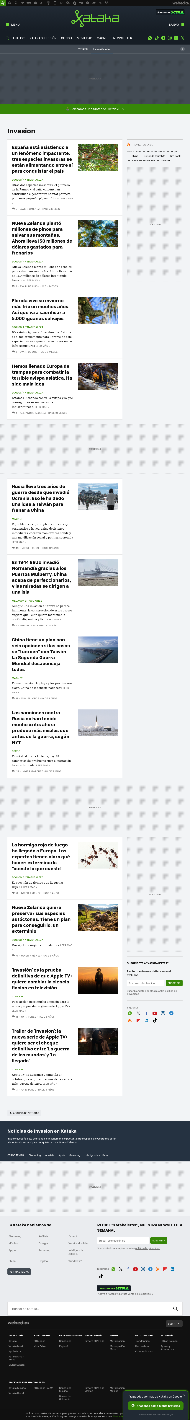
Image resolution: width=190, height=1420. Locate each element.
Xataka (95, 18)
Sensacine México (65, 1389)
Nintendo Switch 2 (154, 156)
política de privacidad (147, 1248)
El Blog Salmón (169, 1341)
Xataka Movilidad (78, 1243)
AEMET (174, 151)
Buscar (175, 1308)
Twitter (182, 38)
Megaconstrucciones (27, 600)
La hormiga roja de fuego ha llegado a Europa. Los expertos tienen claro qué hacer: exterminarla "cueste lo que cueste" (41, 856)
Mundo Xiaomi (17, 1364)
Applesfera (15, 1351)
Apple (61, 1155)
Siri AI (150, 151)
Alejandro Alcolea (33, 412)
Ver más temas (19, 1271)
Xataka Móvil (16, 1346)
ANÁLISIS (19, 38)
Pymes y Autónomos (167, 1347)
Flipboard (138, 1020)
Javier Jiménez (30, 208)
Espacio (73, 1236)
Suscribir (174, 983)
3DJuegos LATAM (43, 1388)
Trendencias (142, 1341)
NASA (135, 160)
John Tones (28, 1016)
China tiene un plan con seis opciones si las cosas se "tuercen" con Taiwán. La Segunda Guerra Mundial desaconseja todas (41, 654)
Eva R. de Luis (28, 286)
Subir (171, 1323)
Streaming (35, 1155)
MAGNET (103, 38)
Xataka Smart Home (16, 1358)
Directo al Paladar (95, 1341)
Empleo (43, 1261)
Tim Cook (175, 156)
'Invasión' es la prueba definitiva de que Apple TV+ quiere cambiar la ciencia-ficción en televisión (42, 978)
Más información (122, 1416)
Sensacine (65, 1341)
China (135, 156)
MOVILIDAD (84, 38)
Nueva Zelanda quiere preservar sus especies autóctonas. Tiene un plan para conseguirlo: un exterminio (41, 919)
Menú (15, 24)
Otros (16, 751)
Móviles (13, 1243)
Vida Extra (40, 1346)
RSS (130, 1020)
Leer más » (32, 280)
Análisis (49, 1155)
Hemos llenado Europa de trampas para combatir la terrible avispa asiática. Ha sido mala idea (42, 374)
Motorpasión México (117, 1389)
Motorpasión (117, 1341)
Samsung (74, 1155)
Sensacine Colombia (65, 1397)
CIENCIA (66, 38)
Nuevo (174, 24)
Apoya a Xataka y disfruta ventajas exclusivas (124, 1293)
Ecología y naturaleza (27, 179)
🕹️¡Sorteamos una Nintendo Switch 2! (92, 109)
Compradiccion (144, 1351)
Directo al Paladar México (95, 1389)
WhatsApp (150, 38)
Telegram (163, 38)
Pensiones (149, 160)
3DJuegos (39, 1341)
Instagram (169, 38)
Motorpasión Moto (117, 1347)
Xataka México (17, 1388)
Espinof (63, 1346)
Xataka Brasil (16, 1393)
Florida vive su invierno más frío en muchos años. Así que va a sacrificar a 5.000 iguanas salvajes (41, 309)
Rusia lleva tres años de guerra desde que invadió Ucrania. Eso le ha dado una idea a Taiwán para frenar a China (40, 498)
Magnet (17, 518)
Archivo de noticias (26, 1113)
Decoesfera (142, 1346)
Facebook (146, 1013)
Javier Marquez (32, 771)
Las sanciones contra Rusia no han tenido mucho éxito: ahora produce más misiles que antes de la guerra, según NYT (40, 727)
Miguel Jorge (31, 548)
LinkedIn (146, 1020)
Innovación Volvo (101, 49)
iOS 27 (161, 151)
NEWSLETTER (122, 38)
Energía (43, 1243)
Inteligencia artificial (96, 1155)
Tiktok (156, 38)
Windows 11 (75, 1261)
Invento (165, 160)
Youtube (176, 38)
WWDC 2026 (134, 151)
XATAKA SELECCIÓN (43, 38)
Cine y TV (18, 996)
